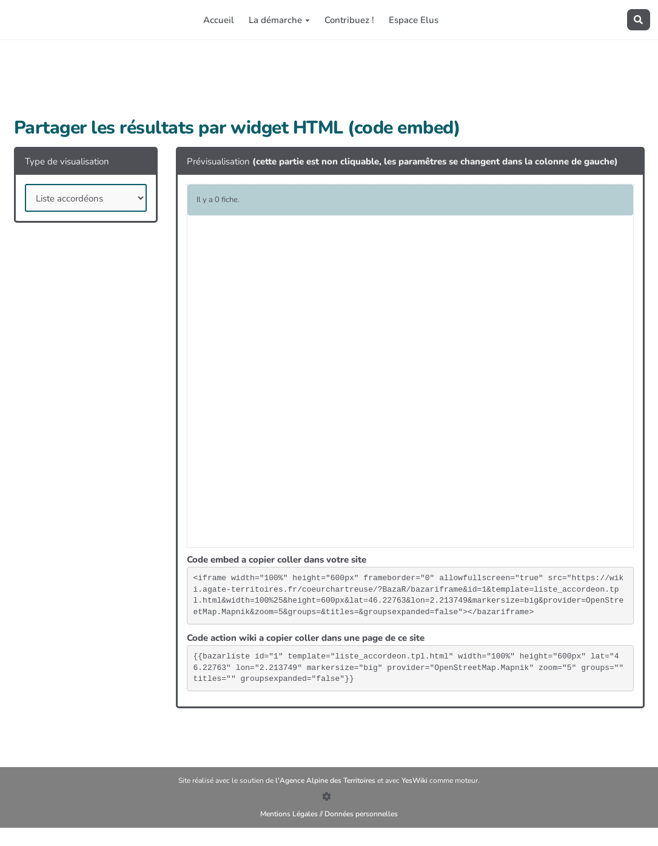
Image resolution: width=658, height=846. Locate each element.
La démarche (279, 20)
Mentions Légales (289, 814)
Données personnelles (361, 814)
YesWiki (415, 780)
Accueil (218, 20)
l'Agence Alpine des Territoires (326, 780)
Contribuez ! (349, 20)
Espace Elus (413, 20)
